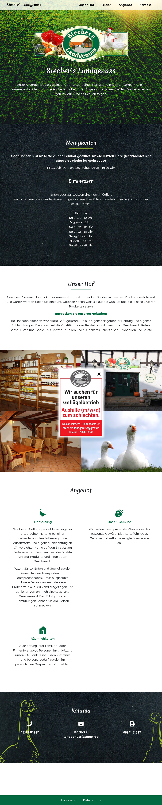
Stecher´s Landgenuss (24, 4)
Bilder (106, 5)
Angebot (125, 5)
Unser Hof (86, 5)
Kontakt (145, 5)
